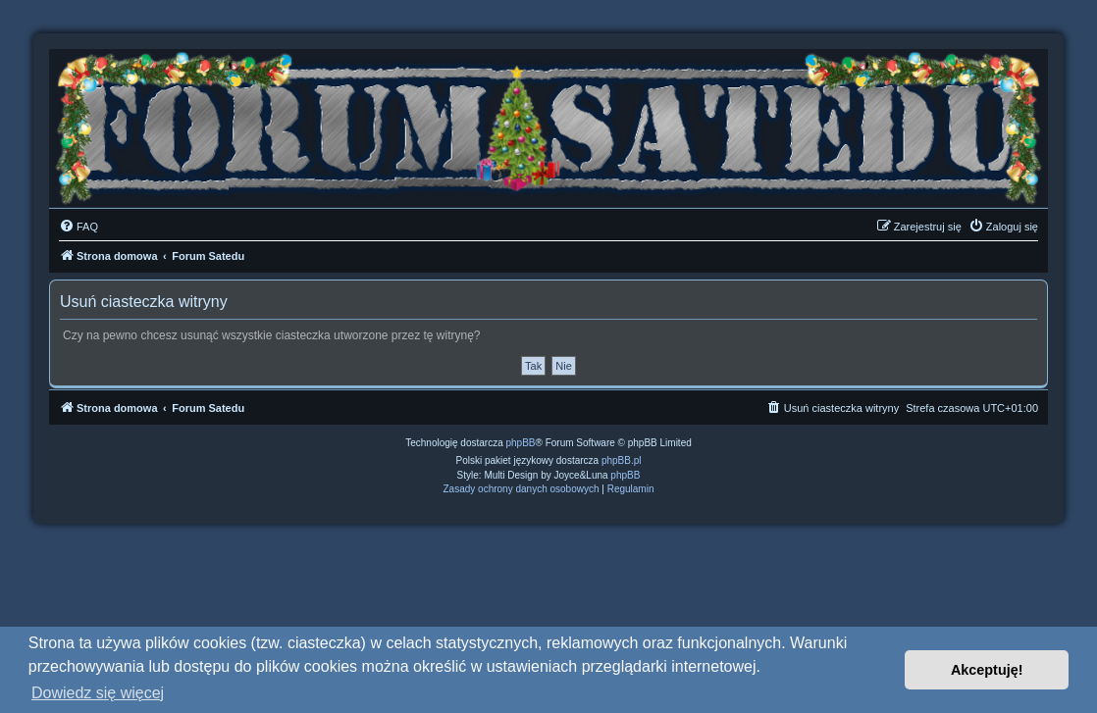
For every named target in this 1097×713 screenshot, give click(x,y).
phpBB (521, 442)
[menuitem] (78, 226)
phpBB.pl (621, 460)
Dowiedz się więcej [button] (97, 693)
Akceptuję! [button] (987, 670)
